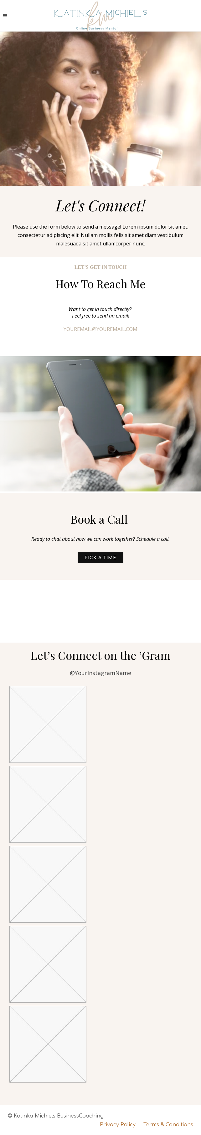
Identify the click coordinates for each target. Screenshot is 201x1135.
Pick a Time (100, 557)
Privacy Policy (118, 1125)
